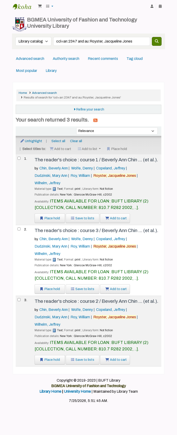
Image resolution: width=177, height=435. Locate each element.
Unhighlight (31, 141)
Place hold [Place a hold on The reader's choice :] (50, 218)
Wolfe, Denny (82, 168)
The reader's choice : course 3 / (96, 230)
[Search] (157, 41)
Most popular (26, 71)
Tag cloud (135, 59)
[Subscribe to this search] (95, 120)
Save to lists (82, 218)
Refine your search (90, 109)
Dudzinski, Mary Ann (51, 176)
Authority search (66, 59)
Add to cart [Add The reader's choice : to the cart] (116, 218)
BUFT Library (24, 6)
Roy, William (80, 176)
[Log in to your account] (152, 6)
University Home (77, 391)
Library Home (50, 391)
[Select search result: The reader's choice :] (19, 158)
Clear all (76, 141)
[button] (40, 6)
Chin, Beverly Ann (53, 168)
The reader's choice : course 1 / (96, 159)
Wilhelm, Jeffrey (47, 183)
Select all (58, 141)
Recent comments (103, 59)
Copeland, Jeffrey (110, 168)
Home (23, 93)
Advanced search (30, 59)
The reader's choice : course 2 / (96, 301)
